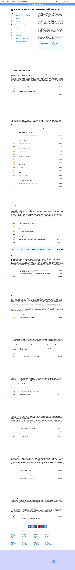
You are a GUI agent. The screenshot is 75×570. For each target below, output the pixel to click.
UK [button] (56, 1)
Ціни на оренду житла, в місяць (22, 38)
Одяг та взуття (19, 35)
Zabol (13, 537)
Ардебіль (48, 543)
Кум (35, 535)
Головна (8, 1)
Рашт (47, 535)
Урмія (48, 538)
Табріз (36, 536)
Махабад (48, 540)
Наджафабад (14, 545)
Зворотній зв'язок (23, 1)
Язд (35, 537)
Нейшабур (25, 545)
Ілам (13, 546)
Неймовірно (37, 541)
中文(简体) (53, 564)
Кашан (13, 540)
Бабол (25, 543)
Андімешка (14, 543)
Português (53, 561)
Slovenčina (53, 562)
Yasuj (24, 537)
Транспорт (18, 21)
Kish (36, 540)
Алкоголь (37, 543)
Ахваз (13, 534)
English (52, 556)
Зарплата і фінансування (21, 29)
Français (53, 567)
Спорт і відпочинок (20, 27)
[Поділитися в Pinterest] (39, 526)
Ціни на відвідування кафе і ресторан (24, 15)
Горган (48, 541)
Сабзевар (25, 546)
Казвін (25, 535)
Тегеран (48, 536)
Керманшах (26, 540)
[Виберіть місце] (68, 1)
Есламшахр (37, 544)
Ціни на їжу (18, 18)
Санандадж (26, 538)
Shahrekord (37, 538)
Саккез (36, 545)
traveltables (4, 2)
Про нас (18, 1)
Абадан (13, 544)
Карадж (36, 534)
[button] (60, 1)
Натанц (48, 545)
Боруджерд (37, 542)
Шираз (25, 536)
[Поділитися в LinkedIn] (42, 526)
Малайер (13, 541)
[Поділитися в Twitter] (32, 526)
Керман (48, 534)
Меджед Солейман (50, 544)
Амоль (48, 542)
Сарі (13, 536)
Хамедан (13, 542)
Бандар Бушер (26, 541)
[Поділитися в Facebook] (29, 526)
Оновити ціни (59, 249)
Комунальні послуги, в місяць (22, 24)
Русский (53, 558)
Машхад (13, 535)
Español (53, 560)
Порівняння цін (13, 1)
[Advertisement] (37, 61)
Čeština (52, 563)
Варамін (13, 538)
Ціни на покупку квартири (21, 41)
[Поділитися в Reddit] (45, 526)
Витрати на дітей (19, 32)
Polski (52, 559)
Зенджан (48, 537)
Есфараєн (25, 544)
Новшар (36, 546)
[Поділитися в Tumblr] (35, 526)
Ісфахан (25, 534)
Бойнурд (25, 542)
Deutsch (53, 566)
